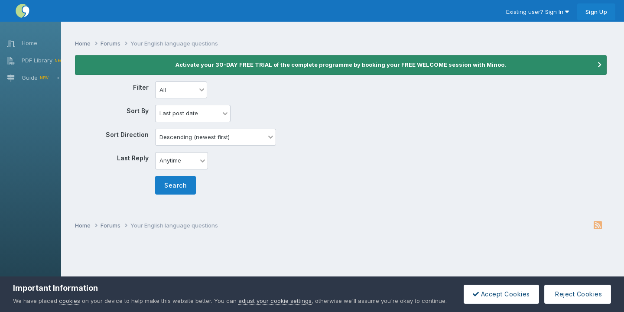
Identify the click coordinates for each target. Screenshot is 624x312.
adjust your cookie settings (275, 300)
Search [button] (187, 185)
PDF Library (31, 61)
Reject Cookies (577, 294)
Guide (33, 78)
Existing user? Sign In (537, 11)
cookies (69, 300)
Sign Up (596, 11)
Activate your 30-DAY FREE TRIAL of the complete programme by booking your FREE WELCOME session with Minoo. (347, 64)
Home (18, 43)
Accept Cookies (501, 294)
